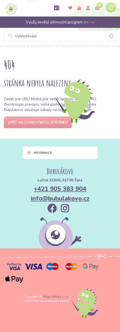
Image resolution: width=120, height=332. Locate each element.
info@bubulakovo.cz (60, 198)
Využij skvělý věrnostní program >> (60, 22)
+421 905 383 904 (60, 189)
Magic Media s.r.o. (56, 297)
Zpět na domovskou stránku (38, 122)
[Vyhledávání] (60, 36)
